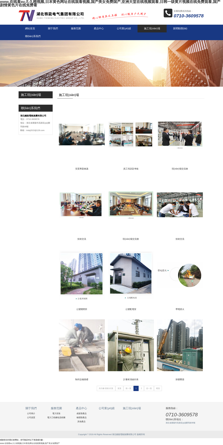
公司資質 (31, 417)
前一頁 (128, 388)
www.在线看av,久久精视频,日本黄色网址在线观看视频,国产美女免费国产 (30, 443)
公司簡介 (31, 413)
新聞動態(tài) (180, 28)
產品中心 (99, 28)
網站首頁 (30, 28)
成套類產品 (82, 413)
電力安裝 (56, 413)
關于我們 (53, 28)
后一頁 (149, 388)
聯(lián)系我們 (33, 36)
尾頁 (158, 388)
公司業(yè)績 (124, 28)
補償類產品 (82, 417)
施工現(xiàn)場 (152, 28)
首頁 (119, 388)
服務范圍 (76, 28)
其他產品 (81, 421)
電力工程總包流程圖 (56, 417)
